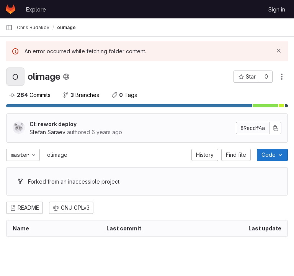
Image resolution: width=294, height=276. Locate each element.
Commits (30, 95)
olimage (57, 154)
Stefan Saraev (47, 132)
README (24, 207)
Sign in (276, 9)
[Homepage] (10, 9)
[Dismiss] (278, 50)
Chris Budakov (33, 27)
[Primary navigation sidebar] (9, 27)
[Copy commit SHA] (275, 128)
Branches (81, 95)
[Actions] (282, 77)
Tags (124, 95)
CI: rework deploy (53, 124)
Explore (36, 9)
